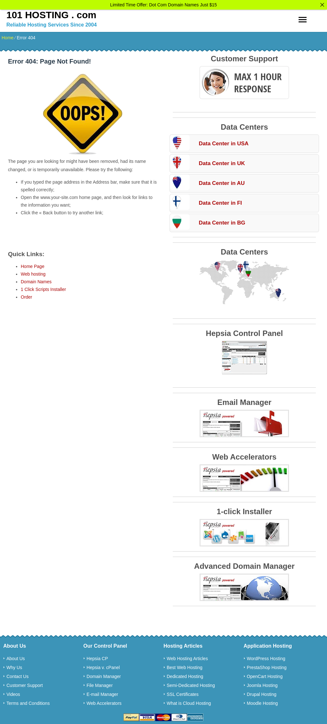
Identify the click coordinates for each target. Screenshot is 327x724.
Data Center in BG (222, 221)
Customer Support (24, 683)
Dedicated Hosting (185, 674)
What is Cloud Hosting (189, 701)
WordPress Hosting (266, 656)
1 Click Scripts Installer (43, 287)
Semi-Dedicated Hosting (191, 683)
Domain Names (36, 280)
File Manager (100, 683)
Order (26, 295)
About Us (15, 656)
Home (7, 36)
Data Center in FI (220, 201)
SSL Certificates (183, 692)
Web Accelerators (104, 701)
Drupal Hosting (262, 692)
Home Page (32, 264)
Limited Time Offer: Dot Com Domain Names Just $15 (163, 4)
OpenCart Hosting (265, 674)
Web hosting (33, 272)
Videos (13, 692)
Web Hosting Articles (187, 656)
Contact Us (17, 674)
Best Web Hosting (184, 665)
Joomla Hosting (262, 683)
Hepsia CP (97, 656)
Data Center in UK (222, 162)
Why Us (14, 665)
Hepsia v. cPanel (103, 665)
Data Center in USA (223, 142)
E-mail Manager (102, 692)
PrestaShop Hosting (267, 665)
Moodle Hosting (262, 701)
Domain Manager (104, 674)
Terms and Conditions (27, 701)
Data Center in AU (222, 182)
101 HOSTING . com (51, 13)
